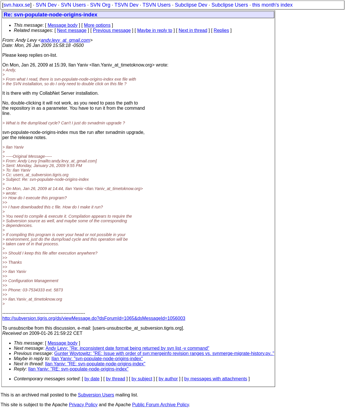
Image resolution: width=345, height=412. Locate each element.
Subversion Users (96, 394)
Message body (62, 25)
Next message (71, 30)
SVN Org (100, 5)
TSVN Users (156, 5)
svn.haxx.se (16, 5)
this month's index (272, 5)
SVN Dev (46, 5)
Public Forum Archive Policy (160, 404)
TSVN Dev (126, 5)
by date (91, 378)
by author (168, 378)
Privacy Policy (83, 404)
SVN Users (73, 5)
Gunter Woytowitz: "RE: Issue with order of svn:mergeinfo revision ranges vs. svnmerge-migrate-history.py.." (164, 353)
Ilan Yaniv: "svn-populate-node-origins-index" (97, 358)
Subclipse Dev (191, 5)
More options (97, 25)
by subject (141, 378)
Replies (221, 30)
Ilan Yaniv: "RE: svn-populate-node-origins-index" (95, 363)
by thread (115, 378)
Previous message (112, 30)
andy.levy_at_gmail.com (65, 40)
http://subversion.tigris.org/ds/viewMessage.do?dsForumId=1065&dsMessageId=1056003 (93, 318)
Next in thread (193, 30)
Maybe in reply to (154, 30)
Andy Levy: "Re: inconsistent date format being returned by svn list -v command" (127, 348)
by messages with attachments (215, 378)
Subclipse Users (229, 5)
